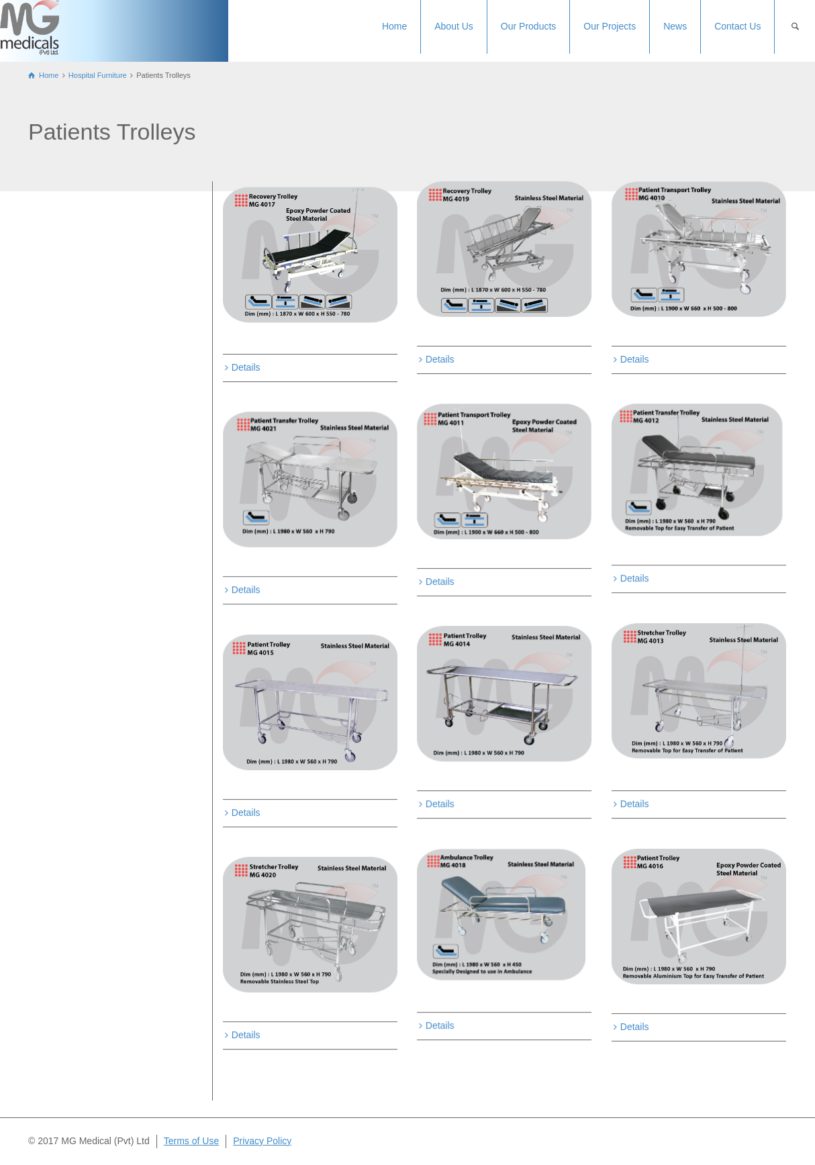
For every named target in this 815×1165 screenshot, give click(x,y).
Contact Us (737, 26)
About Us (453, 26)
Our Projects (609, 26)
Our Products (528, 26)
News (675, 26)
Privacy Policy (262, 1140)
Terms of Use (191, 1140)
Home (394, 26)
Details (246, 367)
